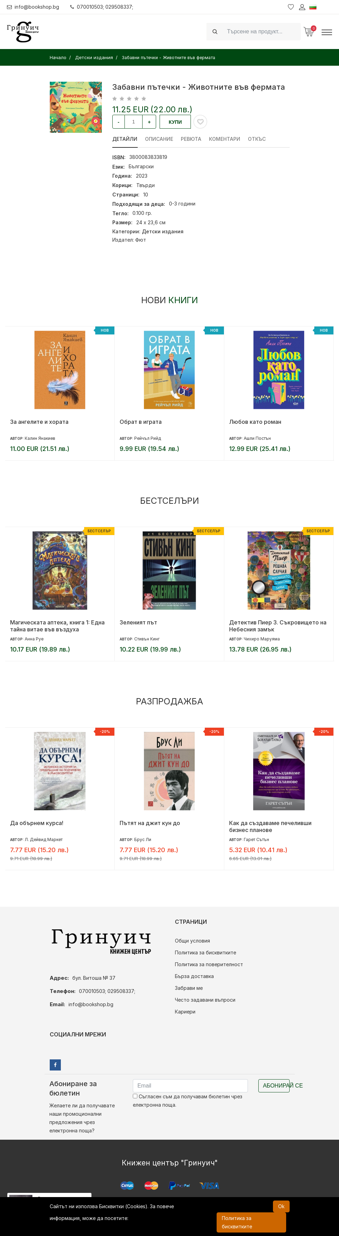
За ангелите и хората (39, 421)
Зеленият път (138, 622)
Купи (175, 122)
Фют (140, 240)
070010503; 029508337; (102, 7)
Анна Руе (34, 638)
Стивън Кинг (147, 638)
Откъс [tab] (255, 139)
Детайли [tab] (124, 139)
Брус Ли (142, 839)
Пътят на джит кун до (150, 822)
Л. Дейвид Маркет (44, 839)
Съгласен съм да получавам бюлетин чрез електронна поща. (187, 1100)
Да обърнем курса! (36, 822)
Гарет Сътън (256, 839)
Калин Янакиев (40, 438)
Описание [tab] (159, 139)
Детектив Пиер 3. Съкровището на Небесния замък (277, 626)
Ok (281, 1206)
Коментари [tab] (223, 139)
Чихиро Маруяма (262, 638)
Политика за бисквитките (205, 952)
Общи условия (192, 941)
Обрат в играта (141, 421)
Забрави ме (189, 988)
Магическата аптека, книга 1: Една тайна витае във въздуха (57, 626)
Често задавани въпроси (205, 1000)
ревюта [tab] (190, 139)
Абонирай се (276, 1086)
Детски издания (163, 231)
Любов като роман (255, 421)
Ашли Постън (257, 438)
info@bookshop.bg (33, 7)
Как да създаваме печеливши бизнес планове (270, 826)
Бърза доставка (194, 976)
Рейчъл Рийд (147, 438)
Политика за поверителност (209, 964)
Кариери (185, 1012)
